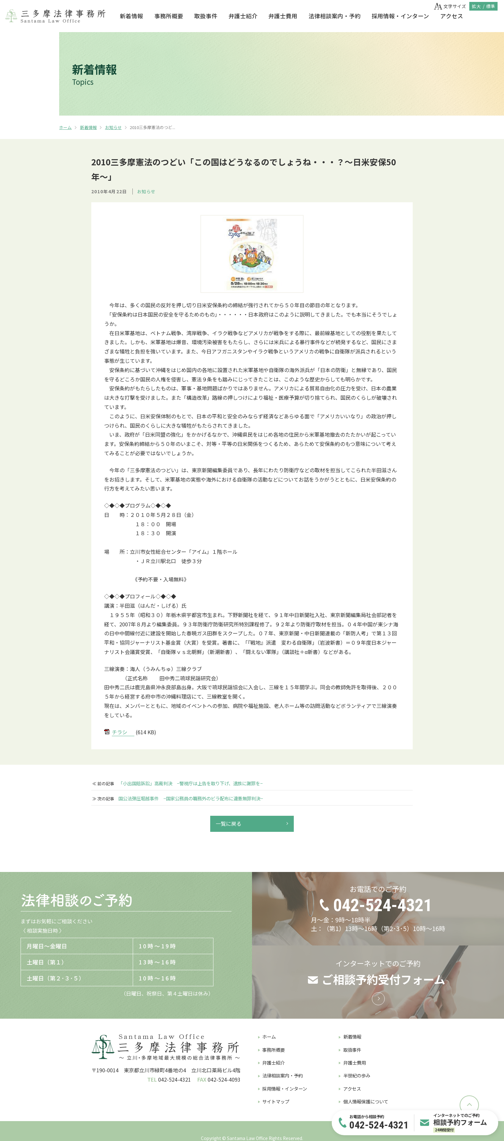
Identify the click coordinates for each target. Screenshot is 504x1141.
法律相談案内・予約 (335, 16)
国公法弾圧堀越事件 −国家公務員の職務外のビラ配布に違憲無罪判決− (190, 798)
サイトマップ (275, 1101)
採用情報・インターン (400, 16)
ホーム (65, 127)
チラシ (119, 732)
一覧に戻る (228, 823)
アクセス (451, 16)
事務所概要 (168, 16)
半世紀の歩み (356, 1075)
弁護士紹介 (243, 16)
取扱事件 (205, 16)
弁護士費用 (282, 16)
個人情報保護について (365, 1101)
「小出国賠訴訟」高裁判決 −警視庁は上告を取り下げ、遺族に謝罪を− (190, 783)
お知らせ (113, 127)
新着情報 (131, 16)
